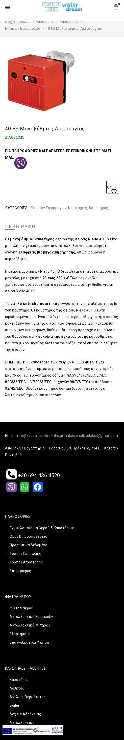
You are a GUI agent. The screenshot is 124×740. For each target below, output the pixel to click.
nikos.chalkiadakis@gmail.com (92, 436)
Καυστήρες (45, 22)
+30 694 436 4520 (33, 475)
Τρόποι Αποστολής (26, 562)
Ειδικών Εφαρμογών (23, 28)
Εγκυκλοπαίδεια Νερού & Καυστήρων (42, 528)
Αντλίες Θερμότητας (28, 697)
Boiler (14, 705)
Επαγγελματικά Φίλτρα (29, 642)
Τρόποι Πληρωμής (25, 554)
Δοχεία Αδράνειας (25, 714)
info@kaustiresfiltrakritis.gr (40, 436)
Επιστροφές (20, 571)
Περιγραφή (20, 226)
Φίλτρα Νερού (21, 608)
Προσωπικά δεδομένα (28, 545)
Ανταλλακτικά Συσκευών (31, 617)
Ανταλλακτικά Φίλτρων (30, 625)
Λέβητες (17, 688)
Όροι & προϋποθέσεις (28, 536)
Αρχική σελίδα (18, 22)
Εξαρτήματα (20, 634)
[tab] (20, 226)
